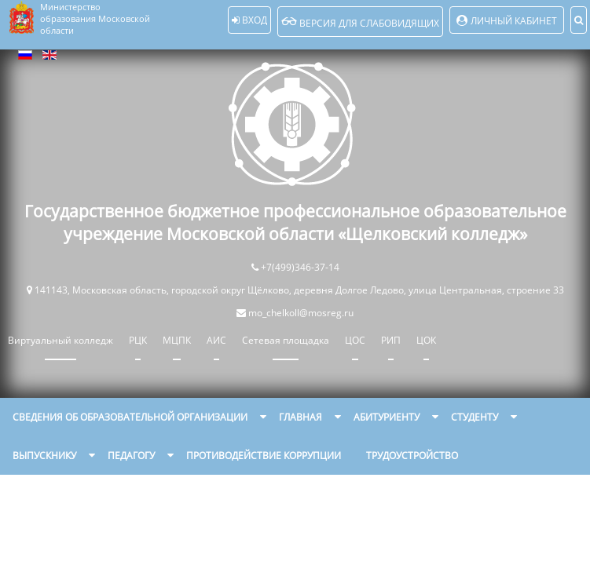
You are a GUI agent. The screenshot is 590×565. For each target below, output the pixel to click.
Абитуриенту (387, 417)
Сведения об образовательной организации (130, 417)
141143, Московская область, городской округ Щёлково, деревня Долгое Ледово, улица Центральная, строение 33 (299, 290)
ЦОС (355, 340)
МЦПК (177, 340)
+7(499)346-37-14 (300, 267)
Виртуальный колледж (60, 340)
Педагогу (131, 455)
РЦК (138, 340)
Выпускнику (44, 455)
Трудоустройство (412, 455)
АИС (216, 340)
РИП (391, 340)
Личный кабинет (514, 20)
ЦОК (426, 340)
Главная (300, 417)
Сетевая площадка (285, 340)
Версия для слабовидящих (360, 21)
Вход (249, 20)
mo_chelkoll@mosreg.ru (301, 312)
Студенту (474, 417)
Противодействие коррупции (263, 455)
